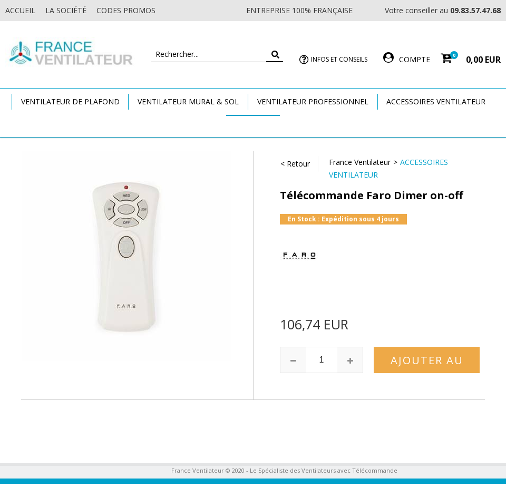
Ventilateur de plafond (70, 101)
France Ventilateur (360, 162)
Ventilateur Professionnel (312, 101)
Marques (253, 126)
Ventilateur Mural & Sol (188, 101)
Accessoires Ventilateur (435, 101)
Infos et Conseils (339, 59)
